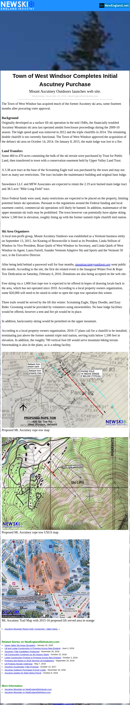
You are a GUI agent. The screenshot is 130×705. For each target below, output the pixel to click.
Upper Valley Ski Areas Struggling (20, 645)
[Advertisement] (29, 41)
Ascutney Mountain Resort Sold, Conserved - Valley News (32, 629)
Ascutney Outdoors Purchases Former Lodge (25, 670)
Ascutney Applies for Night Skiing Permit (23, 673)
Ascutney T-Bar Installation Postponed (22, 651)
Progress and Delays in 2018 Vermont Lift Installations (29, 660)
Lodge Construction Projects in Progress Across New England (33, 657)
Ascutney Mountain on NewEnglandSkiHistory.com (28, 692)
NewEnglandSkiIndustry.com (63, 704)
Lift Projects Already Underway (19, 664)
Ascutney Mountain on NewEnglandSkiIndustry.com (28, 689)
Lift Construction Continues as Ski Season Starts (27, 654)
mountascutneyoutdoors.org (92, 264)
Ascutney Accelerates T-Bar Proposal (21, 667)
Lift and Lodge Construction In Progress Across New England (32, 648)
